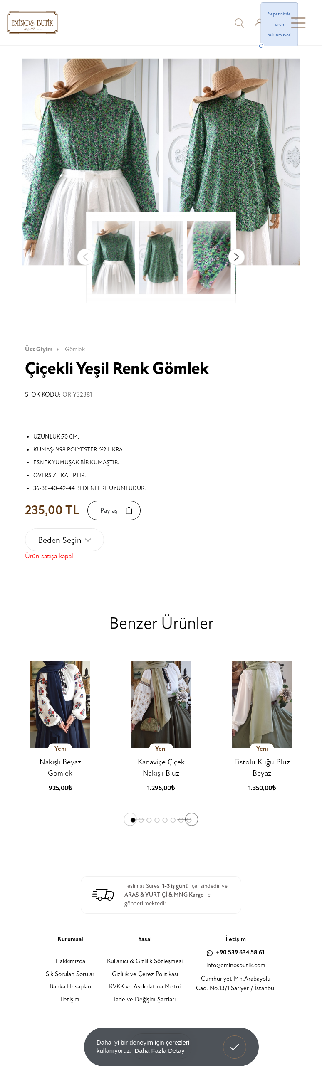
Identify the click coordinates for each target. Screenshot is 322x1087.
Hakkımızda (70, 961)
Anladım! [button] (234, 1041)
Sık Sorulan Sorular (70, 974)
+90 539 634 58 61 (236, 952)
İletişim (70, 999)
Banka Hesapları (70, 987)
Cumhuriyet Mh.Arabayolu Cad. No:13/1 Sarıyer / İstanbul (235, 983)
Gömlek (75, 349)
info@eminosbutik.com (235, 965)
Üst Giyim (43, 349)
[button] (236, 257)
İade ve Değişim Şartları (145, 999)
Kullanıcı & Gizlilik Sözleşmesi (145, 961)
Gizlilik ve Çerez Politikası (145, 974)
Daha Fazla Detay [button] (159, 1050)
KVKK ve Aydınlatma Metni (145, 987)
